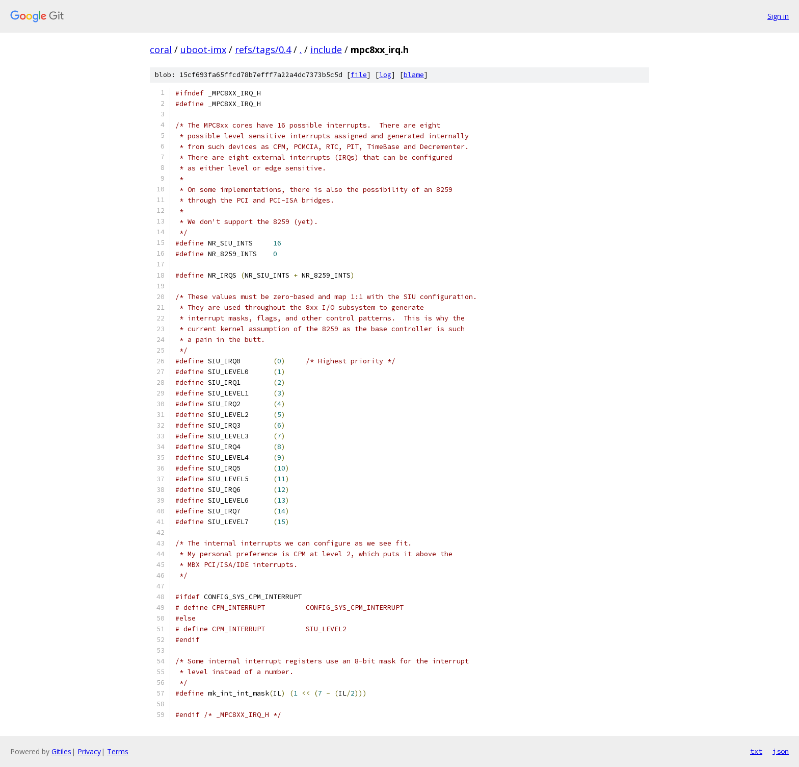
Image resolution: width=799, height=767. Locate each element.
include (326, 49)
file (359, 74)
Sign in (778, 16)
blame (414, 74)
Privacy (89, 751)
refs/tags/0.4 (263, 49)
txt (756, 751)
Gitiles (61, 751)
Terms (117, 751)
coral (161, 49)
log (385, 74)
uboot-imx (203, 49)
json (781, 751)
